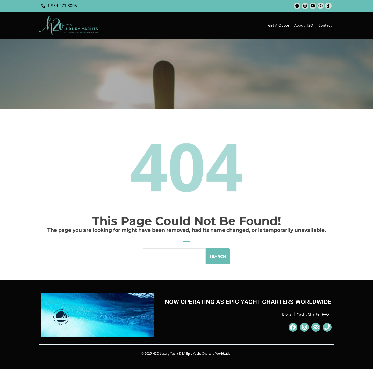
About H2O (303, 25)
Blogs (286, 314)
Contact (325, 25)
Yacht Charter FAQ (313, 314)
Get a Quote (278, 25)
